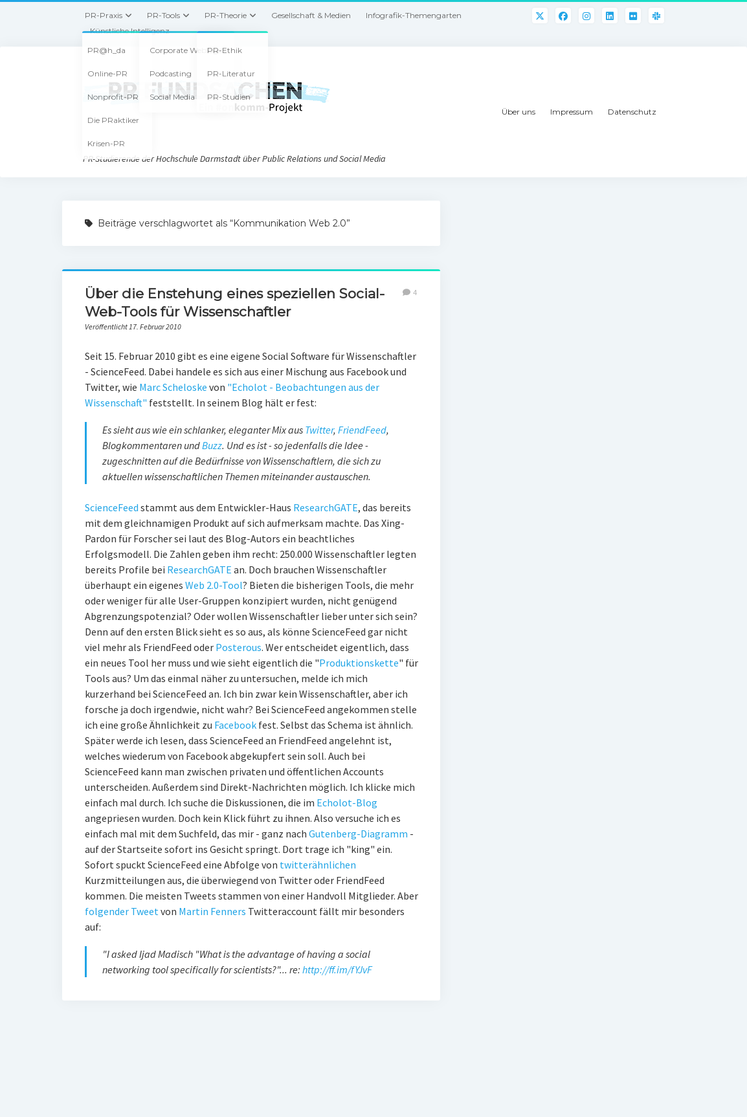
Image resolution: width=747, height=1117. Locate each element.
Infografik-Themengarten (414, 15)
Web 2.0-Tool (214, 585)
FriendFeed (362, 429)
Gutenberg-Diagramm (358, 833)
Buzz (212, 445)
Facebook (235, 724)
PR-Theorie (226, 15)
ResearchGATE (325, 507)
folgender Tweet (122, 911)
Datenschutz (632, 111)
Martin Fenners (212, 911)
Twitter (319, 429)
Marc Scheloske (173, 387)
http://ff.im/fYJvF (337, 969)
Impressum (571, 111)
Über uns (518, 111)
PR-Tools (163, 15)
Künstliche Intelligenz (130, 31)
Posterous (239, 647)
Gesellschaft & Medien (311, 15)
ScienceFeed (112, 507)
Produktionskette (359, 662)
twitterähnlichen (318, 864)
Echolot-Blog (347, 802)
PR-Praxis (103, 15)
